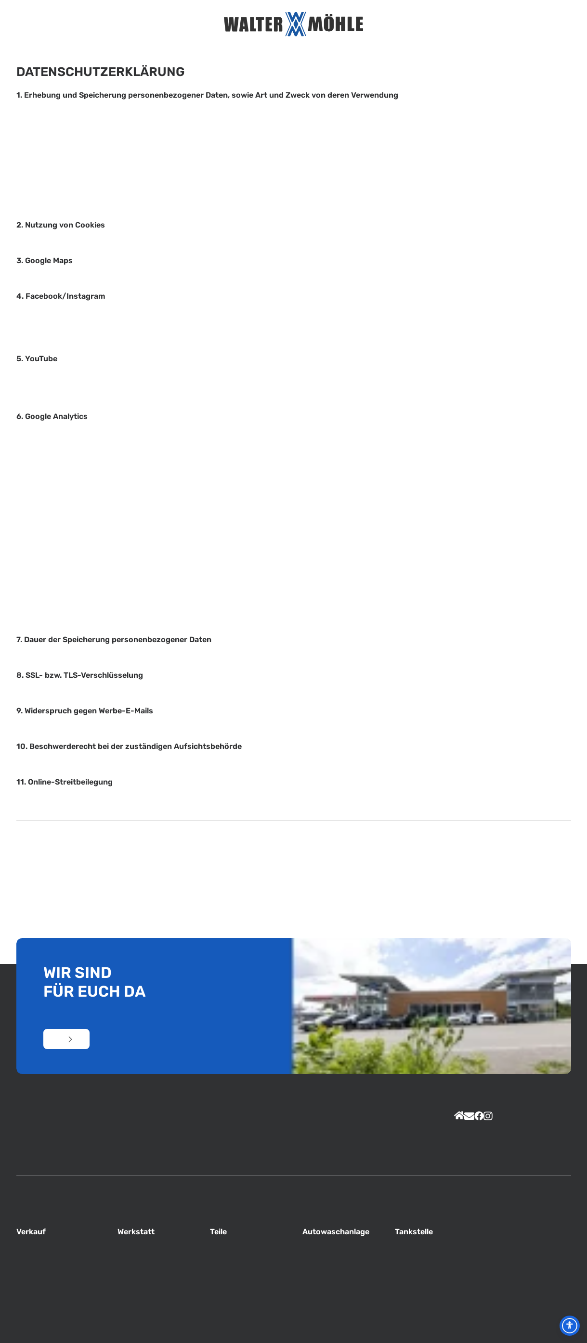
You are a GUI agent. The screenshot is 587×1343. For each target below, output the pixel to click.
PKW (423, 24)
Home (131, 24)
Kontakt (456, 24)
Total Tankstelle (406, 24)
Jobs (390, 24)
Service (196, 24)
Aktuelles (146, 24)
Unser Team (180, 24)
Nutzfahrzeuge (439, 24)
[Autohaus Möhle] (294, 24)
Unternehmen (163, 24)
